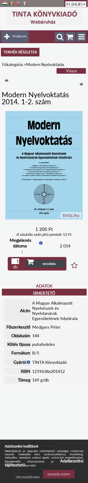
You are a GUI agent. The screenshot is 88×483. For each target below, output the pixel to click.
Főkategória (12, 64)
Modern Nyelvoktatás (45, 64)
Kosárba (49, 264)
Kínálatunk (19, 36)
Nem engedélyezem (28, 476)
